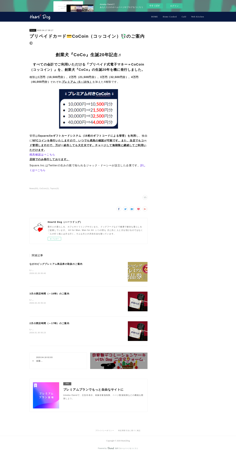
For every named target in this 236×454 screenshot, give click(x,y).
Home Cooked (170, 17)
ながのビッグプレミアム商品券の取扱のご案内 (56, 264)
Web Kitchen (197, 17)
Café (184, 17)
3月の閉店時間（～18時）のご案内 (49, 293)
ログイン (174, 6)
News (32, 30)
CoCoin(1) (44, 188)
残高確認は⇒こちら (42, 154)
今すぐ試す (154, 5)
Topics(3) (54, 188)
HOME (154, 17)
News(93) (34, 188)
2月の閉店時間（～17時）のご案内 (49, 323)
